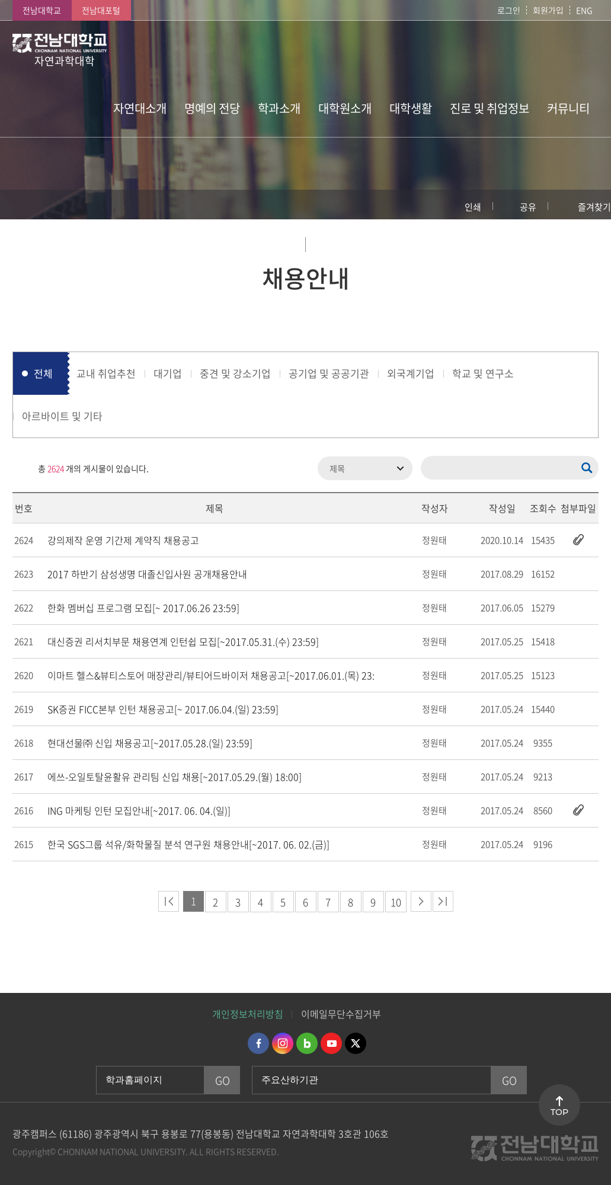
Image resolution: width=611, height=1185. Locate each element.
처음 (168, 901)
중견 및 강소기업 (235, 373)
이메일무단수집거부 (341, 1014)
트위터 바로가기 (355, 1043)
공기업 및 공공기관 (329, 373)
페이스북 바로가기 (258, 1043)
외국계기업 (410, 373)
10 (396, 902)
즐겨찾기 (594, 206)
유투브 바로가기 (331, 1043)
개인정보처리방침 (247, 1014)
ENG (584, 10)
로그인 (508, 10)
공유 (528, 206)
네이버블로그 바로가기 (307, 1043)
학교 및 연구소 (483, 373)
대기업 (167, 373)
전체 (43, 373)
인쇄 (473, 206)
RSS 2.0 (21, 468)
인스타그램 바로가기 (282, 1043)
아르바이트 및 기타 (62, 415)
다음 (421, 901)
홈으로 (20, 204)
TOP (559, 1112)
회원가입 (548, 10)
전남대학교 (42, 10)
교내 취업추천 (106, 373)
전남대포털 (101, 10)
